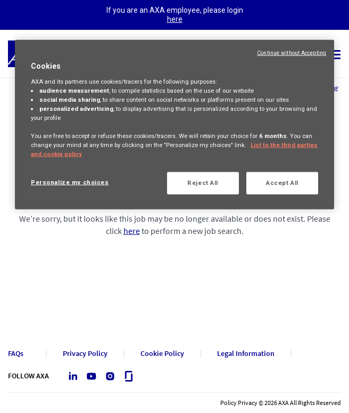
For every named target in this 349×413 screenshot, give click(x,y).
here (174, 19)
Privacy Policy (85, 354)
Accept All (282, 183)
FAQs (15, 354)
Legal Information (246, 354)
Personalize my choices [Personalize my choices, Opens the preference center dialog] (70, 182)
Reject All (202, 183)
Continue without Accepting (291, 53)
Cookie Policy (162, 354)
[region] (174, 124)
